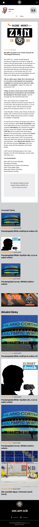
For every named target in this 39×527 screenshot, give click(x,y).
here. (12, 155)
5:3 (33, 10)
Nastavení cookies (19, 524)
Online (21, 16)
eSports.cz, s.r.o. (26, 523)
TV (16, 16)
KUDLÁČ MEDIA (16, 523)
